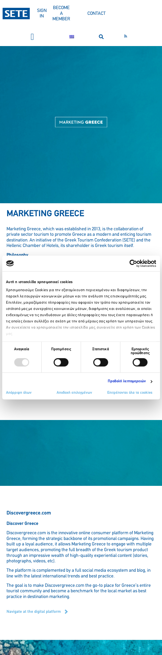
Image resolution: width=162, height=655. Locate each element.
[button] (32, 37)
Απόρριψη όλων (19, 393)
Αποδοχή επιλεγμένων (74, 393)
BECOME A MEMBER (61, 13)
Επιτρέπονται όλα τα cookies (129, 393)
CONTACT (96, 13)
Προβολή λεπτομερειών (127, 382)
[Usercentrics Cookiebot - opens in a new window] (133, 263)
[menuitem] (71, 37)
